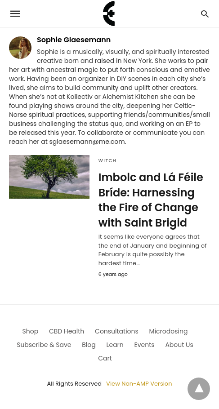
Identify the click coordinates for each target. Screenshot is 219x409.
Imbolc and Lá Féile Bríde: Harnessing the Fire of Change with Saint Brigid (150, 200)
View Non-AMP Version (139, 383)
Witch (107, 160)
